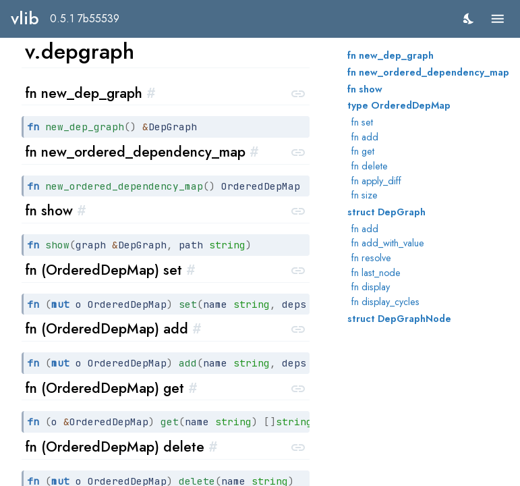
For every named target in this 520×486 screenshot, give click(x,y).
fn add (364, 137)
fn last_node (376, 272)
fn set (362, 122)
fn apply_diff (376, 181)
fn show (364, 89)
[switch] (469, 18)
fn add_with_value (387, 243)
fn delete (369, 166)
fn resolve (371, 258)
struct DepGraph (386, 212)
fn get (362, 151)
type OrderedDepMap (399, 105)
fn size (364, 195)
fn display (370, 287)
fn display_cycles (385, 301)
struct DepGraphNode (399, 318)
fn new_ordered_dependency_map (428, 72)
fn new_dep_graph (390, 55)
